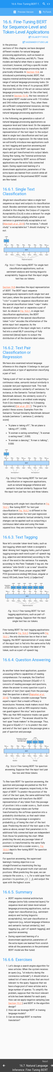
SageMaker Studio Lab (35, 42)
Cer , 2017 (23, 406)
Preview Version (23, 11)
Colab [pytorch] (38, 37)
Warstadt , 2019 (13, 223)
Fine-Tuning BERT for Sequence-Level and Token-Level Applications (26, 4)
